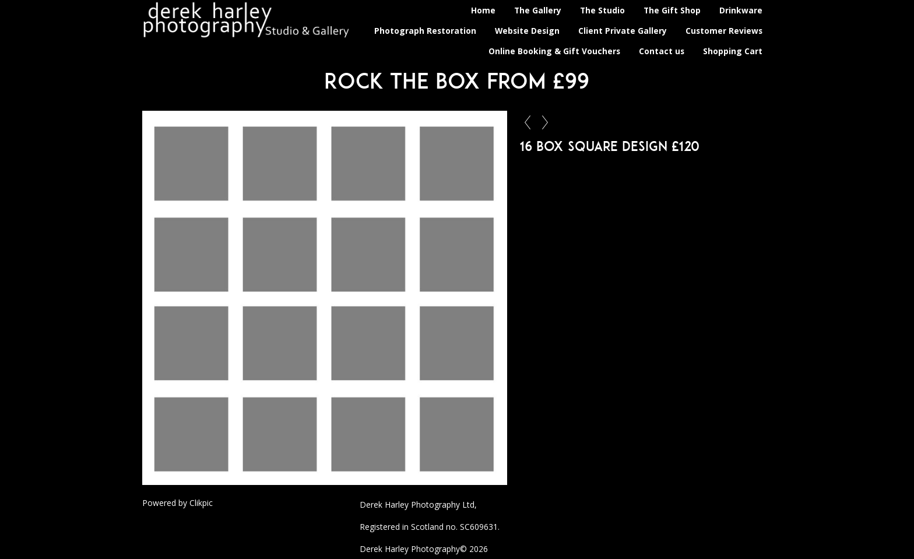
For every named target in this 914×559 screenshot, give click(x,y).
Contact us (661, 51)
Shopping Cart (732, 51)
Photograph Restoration (425, 30)
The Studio (602, 10)
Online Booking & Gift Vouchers (554, 51)
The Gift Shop (672, 10)
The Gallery (537, 10)
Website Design (527, 30)
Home (483, 10)
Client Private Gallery (622, 30)
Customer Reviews (724, 30)
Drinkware (740, 10)
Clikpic (201, 502)
